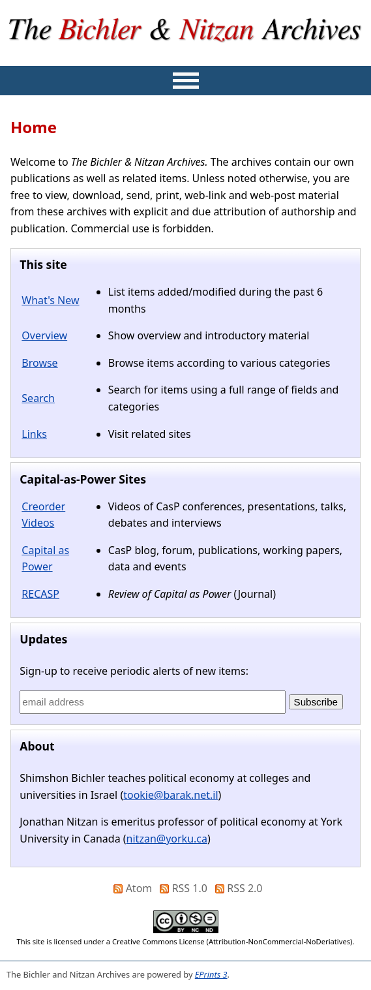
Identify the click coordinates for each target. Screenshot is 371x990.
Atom (139, 888)
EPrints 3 (211, 974)
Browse (39, 363)
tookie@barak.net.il (170, 795)
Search (38, 398)
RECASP (40, 594)
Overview (44, 335)
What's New (50, 300)
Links (34, 434)
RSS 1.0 (189, 888)
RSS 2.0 (244, 888)
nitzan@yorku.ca (166, 838)
